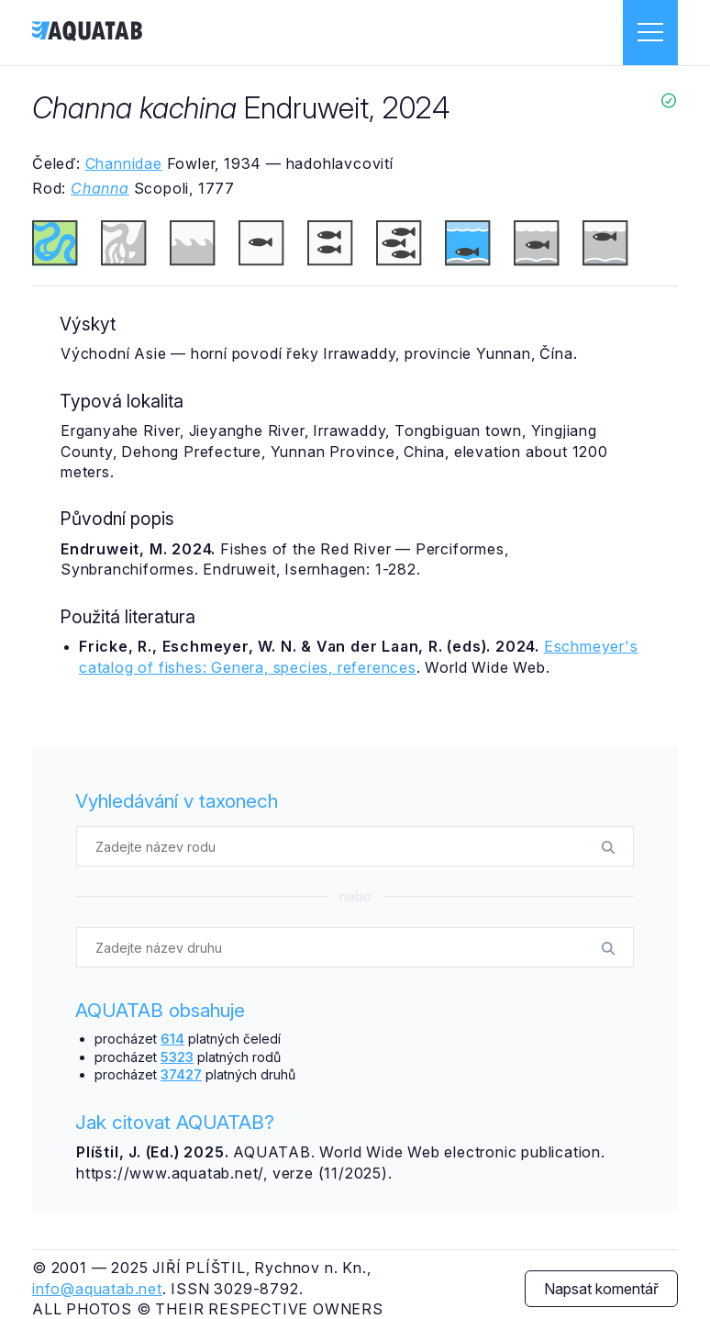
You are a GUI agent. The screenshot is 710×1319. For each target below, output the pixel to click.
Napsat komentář (601, 1289)
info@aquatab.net (97, 1289)
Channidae (123, 163)
